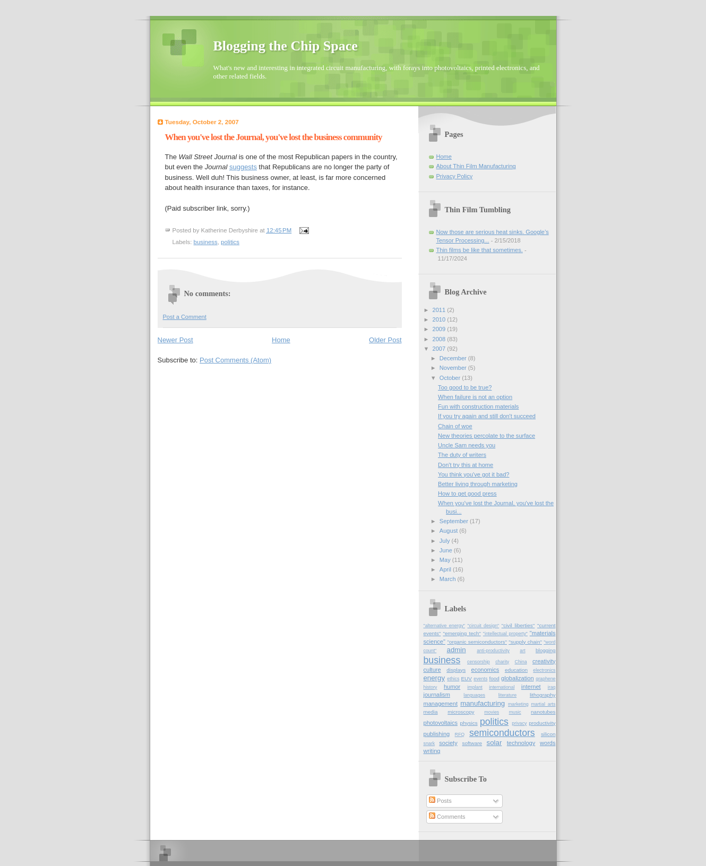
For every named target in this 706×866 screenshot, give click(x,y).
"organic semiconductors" (476, 642)
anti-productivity (493, 650)
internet (531, 686)
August (449, 530)
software (472, 743)
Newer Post (175, 340)
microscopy (460, 712)
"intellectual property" (505, 633)
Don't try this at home (465, 465)
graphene (545, 678)
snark (429, 743)
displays (456, 670)
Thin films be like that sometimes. (479, 250)
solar (494, 743)
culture (432, 669)
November (454, 368)
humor (452, 686)
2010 (440, 319)
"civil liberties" (518, 625)
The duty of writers (462, 455)
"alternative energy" (444, 625)
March (449, 579)
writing (432, 751)
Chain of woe (455, 426)
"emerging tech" (461, 633)
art (522, 650)
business (206, 242)
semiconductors (502, 733)
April (446, 569)
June (447, 550)
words (547, 743)
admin (456, 650)
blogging (546, 650)
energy (434, 678)
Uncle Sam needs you (466, 445)
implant (474, 687)
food (494, 678)
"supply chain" (525, 642)
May (446, 560)
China (521, 661)
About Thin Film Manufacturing (476, 166)
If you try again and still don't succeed (487, 416)
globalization (517, 678)
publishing (437, 734)
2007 (440, 348)
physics (469, 723)
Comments (447, 816)
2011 (440, 310)
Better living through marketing (478, 484)
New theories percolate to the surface (486, 435)
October (451, 378)
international (501, 687)
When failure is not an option (475, 397)
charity (502, 661)
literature (507, 695)
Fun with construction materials (478, 406)
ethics (453, 678)
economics (485, 669)
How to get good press (467, 493)
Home (281, 340)
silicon (548, 734)
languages (474, 695)
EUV (466, 678)
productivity (542, 723)
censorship (478, 661)
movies (491, 712)
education (516, 670)
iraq (552, 687)
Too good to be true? (465, 387)
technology (521, 743)
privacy (519, 723)
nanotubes (543, 712)
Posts (440, 801)
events (480, 678)
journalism (437, 694)
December (454, 358)
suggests (243, 167)
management (441, 703)
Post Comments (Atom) (235, 360)
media (431, 712)
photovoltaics (441, 723)
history (430, 687)
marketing (518, 704)
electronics (544, 670)
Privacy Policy (454, 176)
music (515, 712)
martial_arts (543, 704)
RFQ (460, 734)
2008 (440, 339)
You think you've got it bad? (473, 474)
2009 (440, 329)
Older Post (385, 340)
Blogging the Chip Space (285, 46)
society (448, 743)
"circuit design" (483, 625)
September (455, 521)
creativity (544, 661)
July (446, 541)
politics (230, 242)
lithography (543, 695)
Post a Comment (184, 317)
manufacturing (482, 703)
